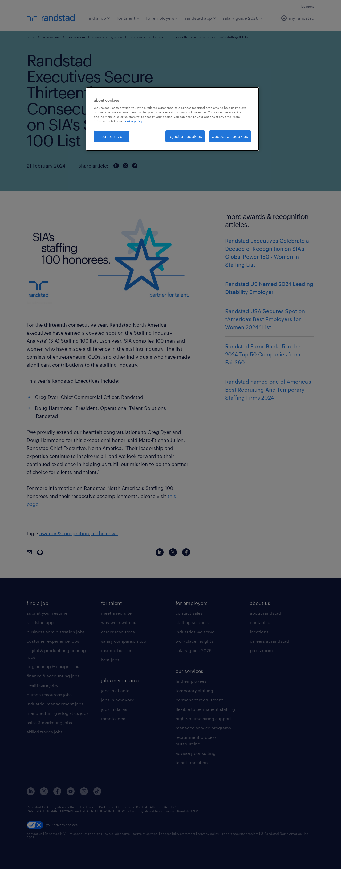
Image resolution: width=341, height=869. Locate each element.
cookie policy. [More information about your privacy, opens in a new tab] (133, 121)
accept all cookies (230, 136)
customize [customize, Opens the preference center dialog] (111, 136)
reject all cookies (185, 136)
